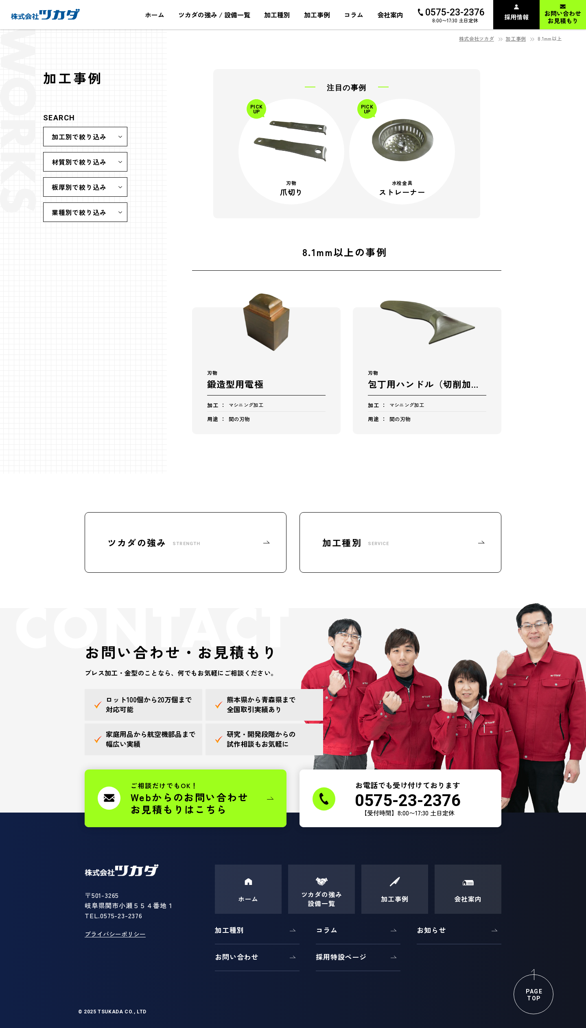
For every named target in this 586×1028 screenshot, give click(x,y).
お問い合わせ (236, 957)
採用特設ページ (341, 957)
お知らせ (431, 930)
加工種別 (229, 930)
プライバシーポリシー (115, 934)
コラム (327, 930)
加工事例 (516, 38)
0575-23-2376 (121, 915)
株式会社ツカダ (476, 38)
